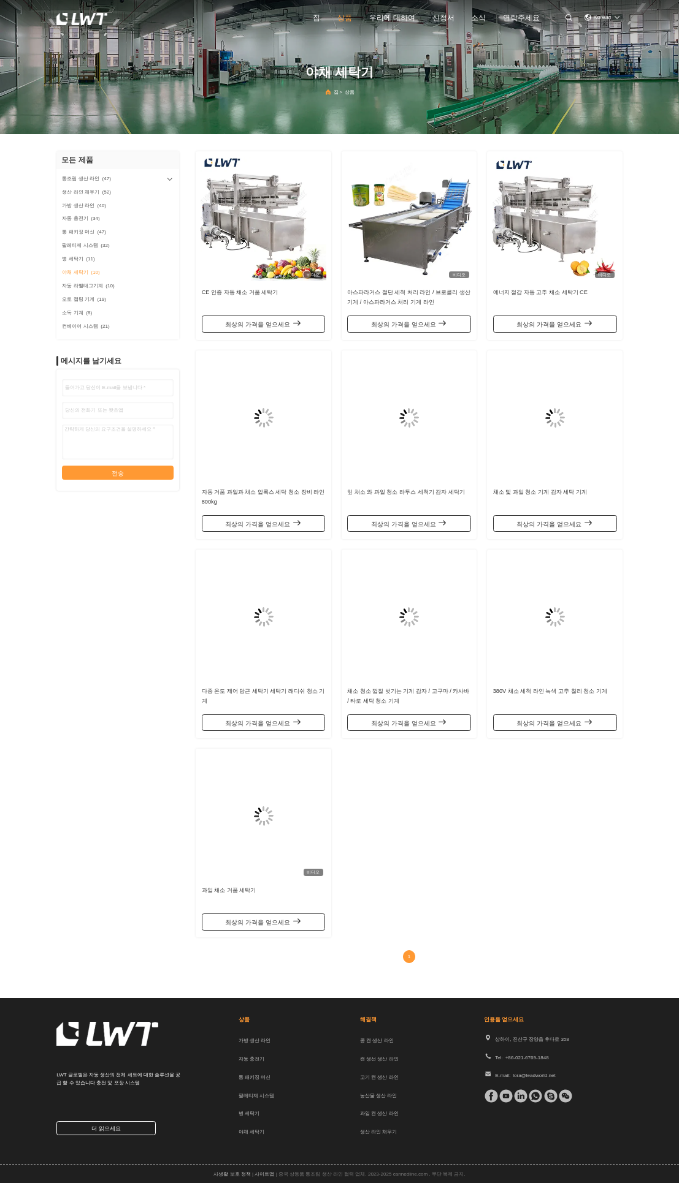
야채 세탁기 (251, 1132)
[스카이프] (548, 1096)
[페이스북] (489, 1096)
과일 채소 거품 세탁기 (229, 890)
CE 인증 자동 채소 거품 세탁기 (240, 292)
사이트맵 (264, 1174)
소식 (478, 17)
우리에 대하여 (392, 17)
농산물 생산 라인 (378, 1095)
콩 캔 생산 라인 (377, 1040)
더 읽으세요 (106, 1128)
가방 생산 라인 (254, 1040)
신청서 (443, 17)
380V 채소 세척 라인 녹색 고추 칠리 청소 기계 (550, 691)
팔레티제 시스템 (256, 1095)
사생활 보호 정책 (231, 1174)
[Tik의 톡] (503, 1096)
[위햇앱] (533, 1096)
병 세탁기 (249, 1113)
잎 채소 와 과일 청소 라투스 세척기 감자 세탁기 (406, 492)
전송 (118, 473)
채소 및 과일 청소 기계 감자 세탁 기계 (540, 492)
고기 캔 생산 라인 (379, 1077)
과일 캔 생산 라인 (379, 1113)
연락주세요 (521, 17)
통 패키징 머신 (254, 1077)
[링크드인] (518, 1096)
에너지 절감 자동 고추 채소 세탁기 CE (540, 292)
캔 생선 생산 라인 (379, 1059)
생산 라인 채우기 (378, 1132)
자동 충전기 (251, 1059)
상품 (344, 17)
